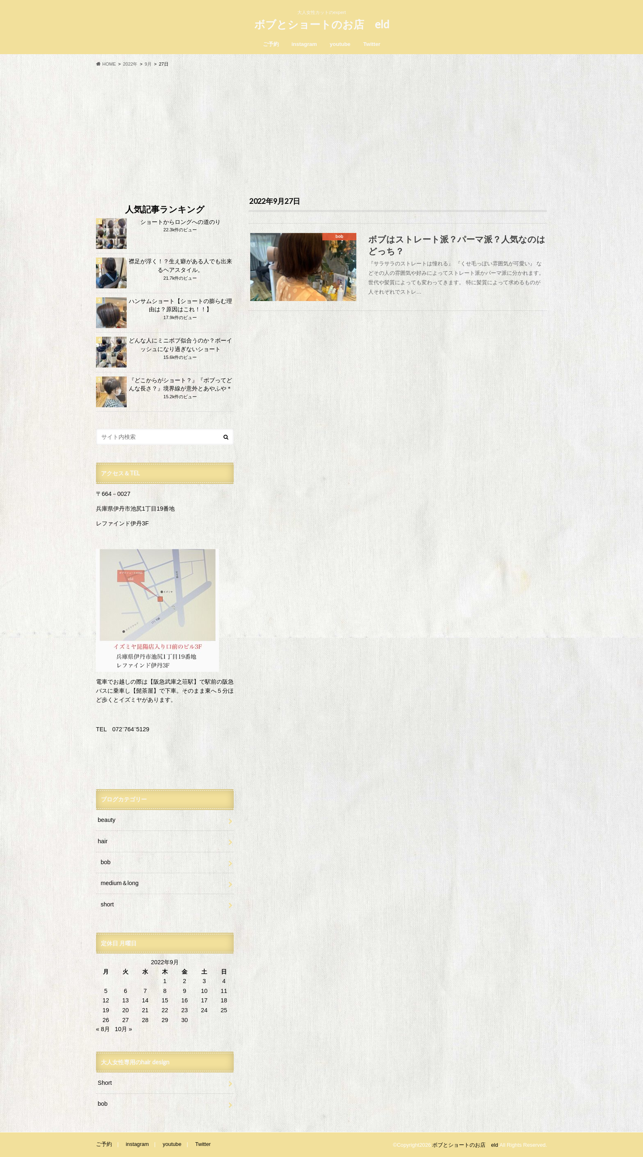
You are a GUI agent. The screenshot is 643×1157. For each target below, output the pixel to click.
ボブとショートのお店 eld (321, 24)
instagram (304, 44)
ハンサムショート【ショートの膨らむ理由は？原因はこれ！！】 (180, 305)
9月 (148, 64)
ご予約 (271, 44)
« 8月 (103, 1029)
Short (105, 1082)
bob (106, 862)
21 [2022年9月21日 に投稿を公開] (145, 1010)
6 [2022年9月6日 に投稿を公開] (125, 991)
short (107, 904)
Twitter (372, 44)
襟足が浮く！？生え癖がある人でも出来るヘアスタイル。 (180, 265)
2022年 (130, 64)
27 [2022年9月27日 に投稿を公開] (125, 1020)
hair (102, 841)
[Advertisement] (321, 132)
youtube (340, 44)
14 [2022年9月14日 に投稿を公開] (145, 1000)
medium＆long (120, 883)
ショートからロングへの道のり (180, 222)
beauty (106, 820)
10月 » (123, 1029)
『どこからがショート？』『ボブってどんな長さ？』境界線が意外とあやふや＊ (180, 384)
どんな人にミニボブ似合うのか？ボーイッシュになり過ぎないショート (180, 345)
